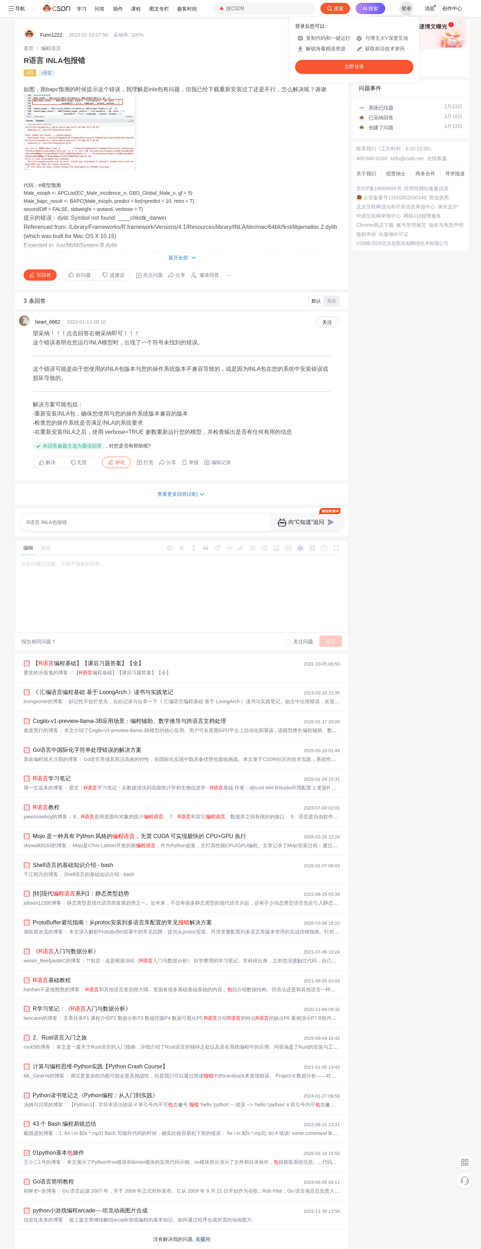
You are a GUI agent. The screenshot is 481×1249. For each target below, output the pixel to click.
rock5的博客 (37, 1047)
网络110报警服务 (422, 216)
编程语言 (51, 48)
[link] (28, 48)
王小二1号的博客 (42, 1162)
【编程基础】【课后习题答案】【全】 (88, 663)
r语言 (47, 72)
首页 (28, 48)
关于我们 (366, 173)
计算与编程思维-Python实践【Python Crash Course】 (100, 1066)
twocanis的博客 (40, 1018)
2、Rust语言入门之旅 (60, 1038)
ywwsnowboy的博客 (45, 816)
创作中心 (452, 8)
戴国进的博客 (38, 1133)
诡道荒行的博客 (41, 730)
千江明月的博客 (41, 874)
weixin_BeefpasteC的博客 (52, 960)
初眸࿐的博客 (40, 1191)
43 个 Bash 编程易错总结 (64, 1124)
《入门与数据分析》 (66, 951)
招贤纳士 (396, 173)
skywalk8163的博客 (45, 845)
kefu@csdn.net (407, 158)
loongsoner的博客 (43, 701)
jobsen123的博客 (42, 903)
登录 (406, 8)
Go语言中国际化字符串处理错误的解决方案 (87, 750)
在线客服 (437, 158)
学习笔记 (52, 778)
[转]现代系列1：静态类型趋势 (81, 894)
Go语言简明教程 (53, 1182)
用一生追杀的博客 (43, 788)
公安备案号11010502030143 (394, 197)
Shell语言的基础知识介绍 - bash (73, 865)
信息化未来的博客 (43, 1220)
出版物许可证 (393, 234)
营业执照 (439, 197)
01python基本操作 (58, 1153)
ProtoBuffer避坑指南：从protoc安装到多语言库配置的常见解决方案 (122, 922)
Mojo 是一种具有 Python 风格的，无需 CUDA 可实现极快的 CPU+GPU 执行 (139, 836)
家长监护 (448, 207)
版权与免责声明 (446, 225)
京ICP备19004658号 (378, 188)
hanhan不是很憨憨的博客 (52, 989)
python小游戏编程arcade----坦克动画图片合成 (90, 1210)
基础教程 (52, 980)
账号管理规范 (411, 225)
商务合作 (425, 173)
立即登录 (354, 66)
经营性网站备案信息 (426, 188)
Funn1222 (51, 35)
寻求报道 (455, 173)
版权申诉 (366, 234)
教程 (46, 807)
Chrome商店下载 (375, 225)
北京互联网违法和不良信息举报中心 (395, 207)
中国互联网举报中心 (378, 216)
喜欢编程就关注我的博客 (51, 759)
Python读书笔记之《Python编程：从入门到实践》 (95, 1095)
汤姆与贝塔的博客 (43, 1104)
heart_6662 (47, 322)
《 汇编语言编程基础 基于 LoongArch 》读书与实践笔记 (103, 692)
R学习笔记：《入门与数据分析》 (82, 1009)
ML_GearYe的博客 (44, 1076)
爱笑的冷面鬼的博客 (46, 672)
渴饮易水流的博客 (43, 932)
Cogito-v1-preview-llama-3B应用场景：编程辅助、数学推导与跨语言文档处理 (129, 721)
